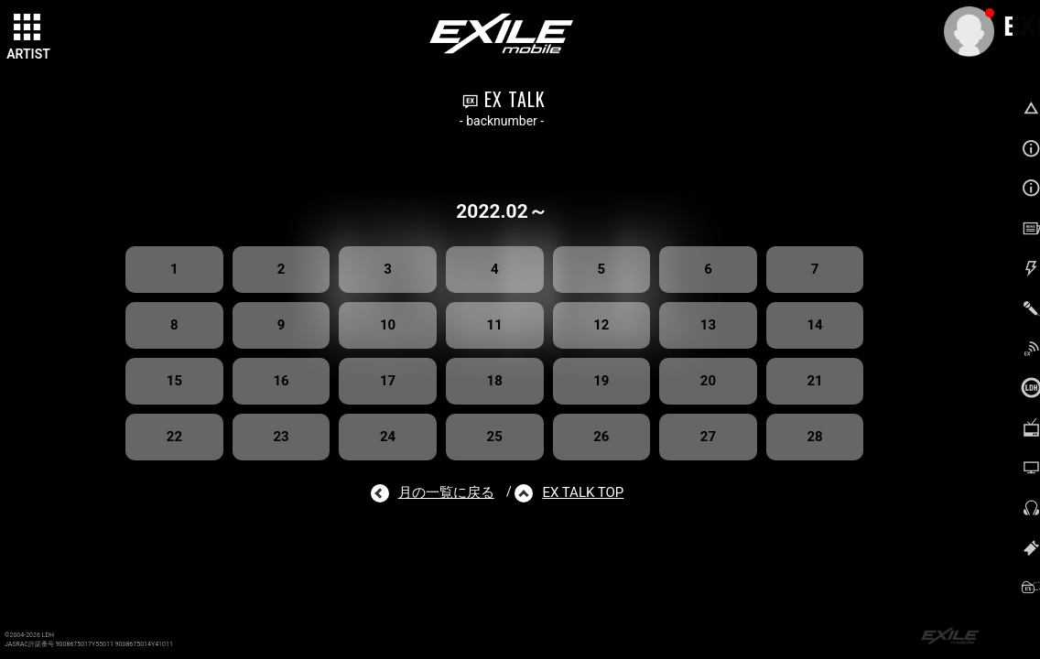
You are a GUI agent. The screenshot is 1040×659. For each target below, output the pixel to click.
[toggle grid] (28, 28)
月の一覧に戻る (446, 492)
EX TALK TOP (582, 492)
